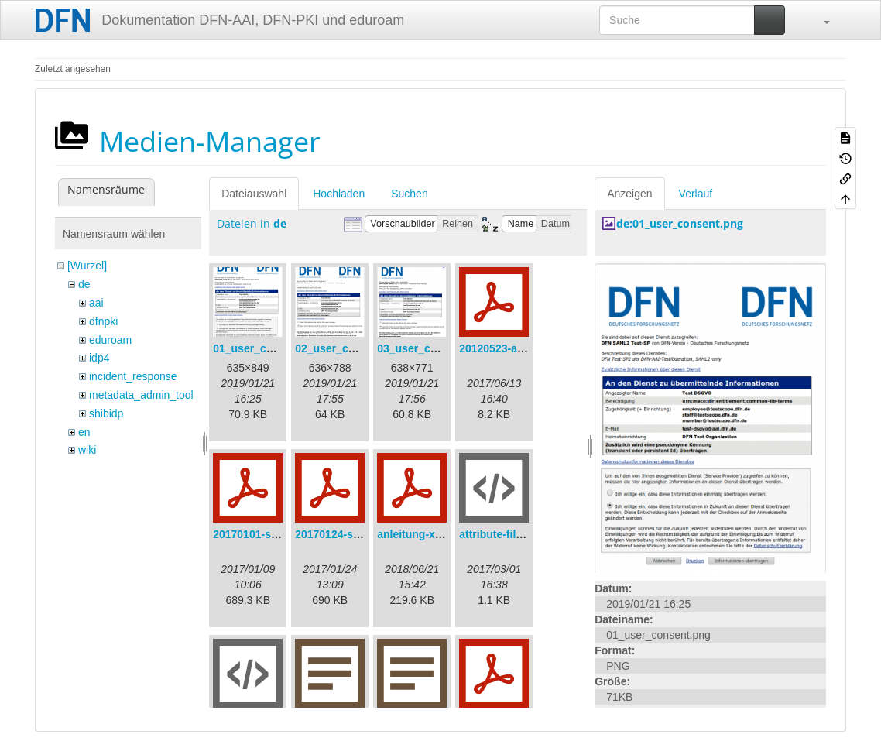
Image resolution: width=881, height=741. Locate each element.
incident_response (133, 376)
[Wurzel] (87, 265)
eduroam (110, 340)
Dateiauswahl (253, 193)
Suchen (409, 193)
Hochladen (339, 193)
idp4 (99, 358)
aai (96, 303)
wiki (87, 450)
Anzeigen (629, 193)
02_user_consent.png (350, 348)
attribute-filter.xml (504, 534)
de (84, 284)
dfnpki (103, 321)
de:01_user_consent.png (679, 223)
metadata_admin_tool (141, 395)
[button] (819, 20)
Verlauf (696, 193)
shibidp (106, 413)
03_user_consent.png (432, 348)
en (84, 432)
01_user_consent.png (268, 348)
